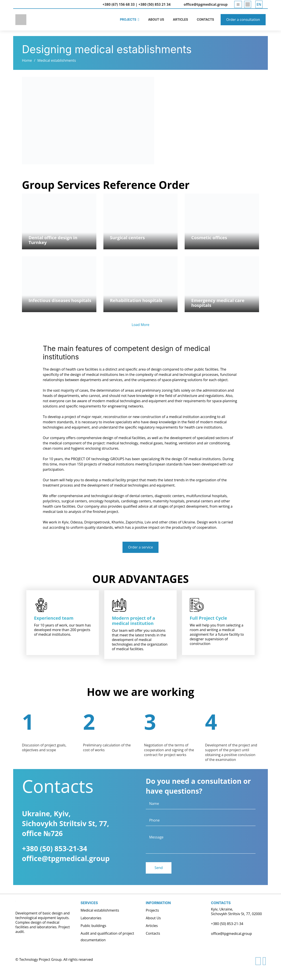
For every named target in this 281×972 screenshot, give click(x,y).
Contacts (153, 933)
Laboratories (91, 918)
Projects (152, 910)
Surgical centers (127, 238)
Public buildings (93, 925)
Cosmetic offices (209, 238)
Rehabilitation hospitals (136, 300)
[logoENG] (22, 19)
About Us (153, 918)
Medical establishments (56, 60)
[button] (259, 4)
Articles (152, 925)
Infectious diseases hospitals (60, 300)
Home (27, 60)
